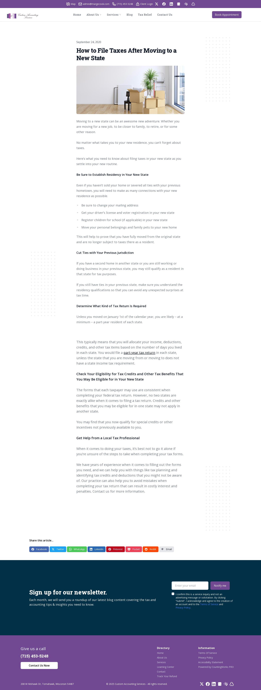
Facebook (39, 549)
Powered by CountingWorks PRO (216, 666)
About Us (162, 657)
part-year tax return (139, 352)
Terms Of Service (207, 652)
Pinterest (115, 549)
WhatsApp (77, 549)
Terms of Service (209, 604)
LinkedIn (96, 549)
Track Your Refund (167, 676)
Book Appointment (227, 15)
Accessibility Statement (210, 662)
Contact (161, 671)
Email (166, 549)
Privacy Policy (183, 607)
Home (160, 652)
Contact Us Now (39, 665)
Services (161, 662)
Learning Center (165, 666)
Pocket (134, 549)
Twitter (58, 549)
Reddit (150, 549)
